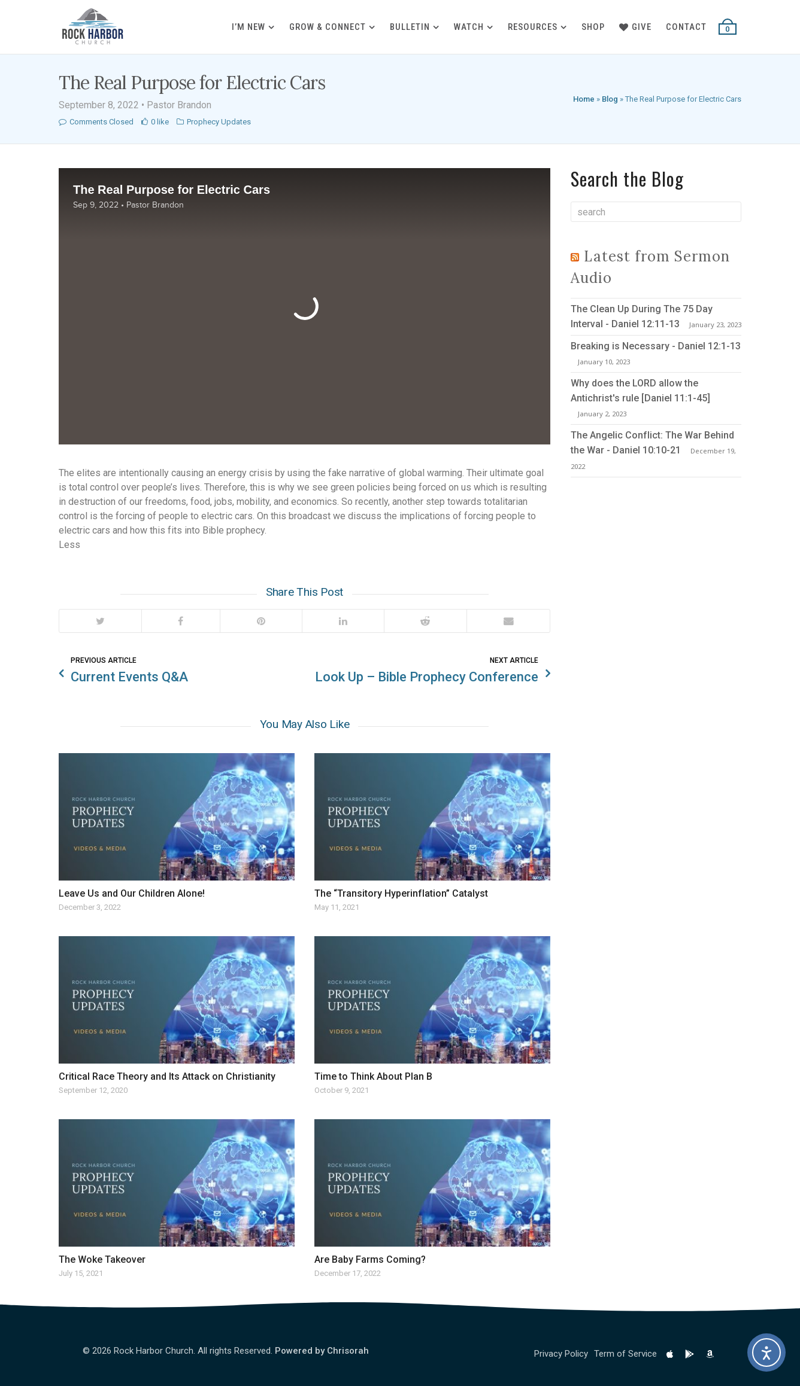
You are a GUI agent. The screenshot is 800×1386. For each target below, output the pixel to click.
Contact (686, 27)
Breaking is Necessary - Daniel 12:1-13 (656, 346)
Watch (469, 27)
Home (584, 99)
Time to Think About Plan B (373, 1076)
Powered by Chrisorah (322, 1350)
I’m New (248, 27)
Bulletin (410, 27)
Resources (532, 27)
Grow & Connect (327, 27)
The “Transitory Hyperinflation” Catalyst (401, 893)
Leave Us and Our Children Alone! (132, 893)
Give (635, 27)
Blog (610, 99)
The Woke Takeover (102, 1259)
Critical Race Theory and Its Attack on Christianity (167, 1076)
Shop (593, 27)
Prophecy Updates (219, 121)
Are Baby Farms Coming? (370, 1259)
